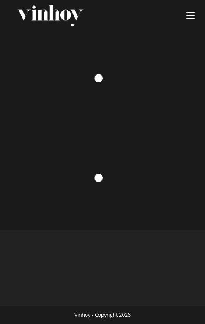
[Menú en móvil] (190, 15)
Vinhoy (82, 315)
